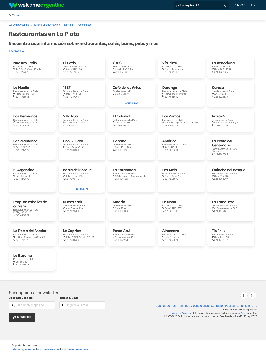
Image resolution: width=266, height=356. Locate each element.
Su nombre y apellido (21, 298)
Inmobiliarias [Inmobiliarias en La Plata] (159, 15)
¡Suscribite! (22, 318)
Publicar (238, 5)
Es (250, 5)
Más (210, 15)
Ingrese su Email (69, 298)
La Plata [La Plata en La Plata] (14, 15)
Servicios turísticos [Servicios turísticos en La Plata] (94, 15)
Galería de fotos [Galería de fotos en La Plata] (184, 15)
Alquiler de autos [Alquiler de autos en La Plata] (66, 15)
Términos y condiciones (192, 306)
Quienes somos (164, 306)
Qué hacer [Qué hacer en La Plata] (139, 15)
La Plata (242, 314)
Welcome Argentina (182, 314)
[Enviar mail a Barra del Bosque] (82, 189)
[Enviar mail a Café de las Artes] (131, 104)
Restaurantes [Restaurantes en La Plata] (120, 15)
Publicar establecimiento (241, 306)
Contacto (216, 306)
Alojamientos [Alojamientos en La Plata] (35, 15)
